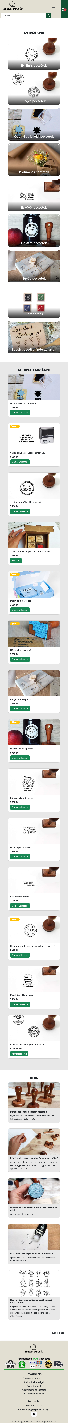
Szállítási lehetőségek (34, 1382)
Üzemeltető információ (34, 1378)
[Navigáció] (57, 9)
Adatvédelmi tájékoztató (34, 1389)
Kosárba (16, 560)
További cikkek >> (59, 1332)
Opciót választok (20, 412)
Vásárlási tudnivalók (34, 1393)
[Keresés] (23, 15)
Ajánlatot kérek (19, 1053)
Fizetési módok (34, 1386)
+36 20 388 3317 (34, 1405)
